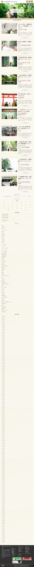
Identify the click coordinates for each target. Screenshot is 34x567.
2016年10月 (3, 502)
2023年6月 (3, 373)
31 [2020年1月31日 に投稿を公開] (21, 208)
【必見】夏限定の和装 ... (5, 217)
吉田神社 (3, 267)
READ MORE (24, 37)
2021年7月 (3, 409)
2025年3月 (3, 340)
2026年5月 (3, 317)
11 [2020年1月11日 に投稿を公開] (25, 204)
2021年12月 (3, 402)
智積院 (3, 228)
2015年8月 (3, 523)
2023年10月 (3, 366)
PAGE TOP (31, 565)
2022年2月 (3, 399)
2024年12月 (3, 345)
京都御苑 (3, 257)
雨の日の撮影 (4, 311)
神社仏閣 (3, 300)
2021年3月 (3, 415)
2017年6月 (3, 489)
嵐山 (2, 277)
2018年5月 (3, 471)
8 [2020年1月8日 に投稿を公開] (12, 204)
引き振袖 (3, 226)
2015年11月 (3, 518)
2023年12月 (3, 363)
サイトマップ (20, 553)
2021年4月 (3, 414)
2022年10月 (3, 386)
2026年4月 (3, 319)
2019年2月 (3, 456)
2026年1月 (3, 324)
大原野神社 (3, 269)
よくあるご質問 (4, 244)
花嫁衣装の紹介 (4, 303)
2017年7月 (3, 487)
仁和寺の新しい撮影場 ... (5, 214)
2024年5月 (3, 355)
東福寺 (3, 285)
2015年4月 (3, 530)
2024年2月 (3, 360)
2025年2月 (3, 342)
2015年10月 (3, 520)
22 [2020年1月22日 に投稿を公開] (12, 207)
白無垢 (3, 231)
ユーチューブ (4, 246)
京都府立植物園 (4, 256)
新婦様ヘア (3, 280)
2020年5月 (3, 432)
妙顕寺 (3, 272)
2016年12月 (3, 499)
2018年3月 (3, 474)
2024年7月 (3, 353)
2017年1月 (3, 497)
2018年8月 (3, 466)
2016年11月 (3, 500)
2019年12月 (3, 440)
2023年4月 (3, 376)
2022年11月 (3, 384)
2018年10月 (3, 463)
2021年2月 (3, 417)
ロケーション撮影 (4, 251)
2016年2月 (3, 515)
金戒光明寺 (3, 308)
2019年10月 (3, 443)
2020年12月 (3, 420)
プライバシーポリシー (28, 553)
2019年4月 (3, 453)
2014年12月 (3, 536)
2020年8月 (3, 427)
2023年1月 (3, 381)
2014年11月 (3, 538)
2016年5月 (3, 510)
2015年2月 (3, 533)
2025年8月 (3, 332)
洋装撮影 (3, 293)
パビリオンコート (4, 249)
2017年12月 (3, 479)
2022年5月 (3, 394)
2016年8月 (3, 505)
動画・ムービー (4, 264)
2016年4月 (3, 512)
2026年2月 (3, 322)
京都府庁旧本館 (4, 254)
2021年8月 (3, 407)
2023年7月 (3, 371)
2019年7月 (3, 448)
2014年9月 (3, 541)
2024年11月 (3, 347)
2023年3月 (3, 378)
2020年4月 (3, 433)
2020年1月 (3, 438)
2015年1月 (3, 535)
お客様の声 (3, 241)
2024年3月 (3, 358)
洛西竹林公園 (4, 295)
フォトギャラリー (20, 548)
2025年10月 (3, 329)
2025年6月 (3, 335)
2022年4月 (3, 396)
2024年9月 (3, 350)
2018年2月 (3, 476)
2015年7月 (3, 525)
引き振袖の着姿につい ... (5, 220)
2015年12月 (3, 517)
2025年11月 (3, 327)
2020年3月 (3, 435)
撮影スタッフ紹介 (27, 548)
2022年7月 (3, 391)
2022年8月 (3, 389)
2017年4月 (3, 492)
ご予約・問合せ (13, 553)
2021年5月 (3, 412)
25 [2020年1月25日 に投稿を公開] (25, 207)
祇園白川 (3, 298)
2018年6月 (3, 469)
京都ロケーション (14, 548)
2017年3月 (3, 494)
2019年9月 (3, 445)
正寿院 (3, 290)
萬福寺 (3, 305)
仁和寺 (3, 259)
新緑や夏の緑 (4, 282)
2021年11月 (3, 404)
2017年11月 (3, 481)
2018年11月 (3, 461)
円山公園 (3, 262)
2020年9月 (3, 425)
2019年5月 (3, 451)
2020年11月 (3, 422)
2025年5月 (3, 337)
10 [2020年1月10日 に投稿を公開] (21, 204)
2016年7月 (3, 507)
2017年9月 (3, 484)
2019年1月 (3, 458)
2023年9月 (3, 368)
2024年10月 (3, 348)
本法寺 (3, 236)
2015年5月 (3, 528)
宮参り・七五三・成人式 (5, 275)
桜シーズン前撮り (4, 287)
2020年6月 (3, 430)
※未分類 (3, 238)
